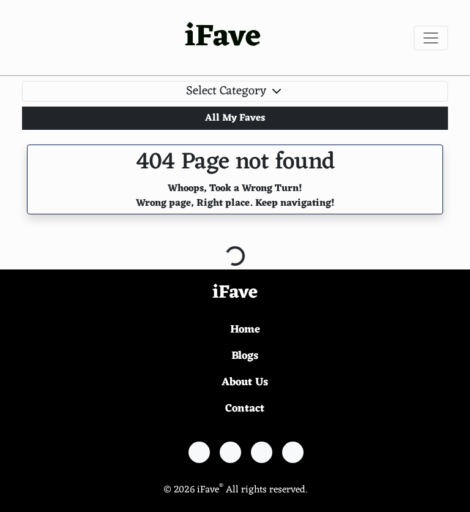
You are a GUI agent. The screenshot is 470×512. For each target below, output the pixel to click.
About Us (245, 382)
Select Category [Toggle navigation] (235, 91)
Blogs (244, 356)
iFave (223, 37)
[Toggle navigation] (431, 38)
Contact (244, 408)
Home (245, 329)
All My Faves (235, 118)
